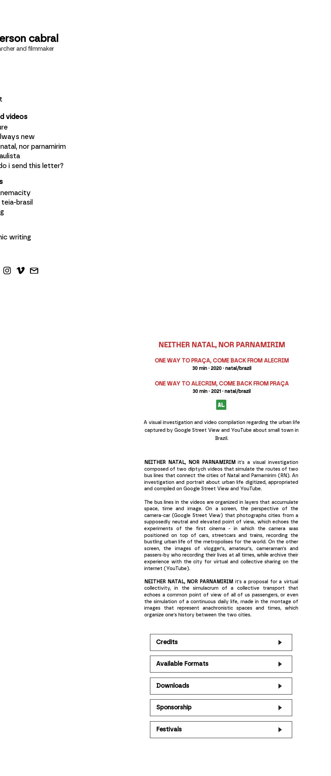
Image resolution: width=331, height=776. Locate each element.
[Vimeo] (21, 270)
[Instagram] (7, 270)
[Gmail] (34, 270)
